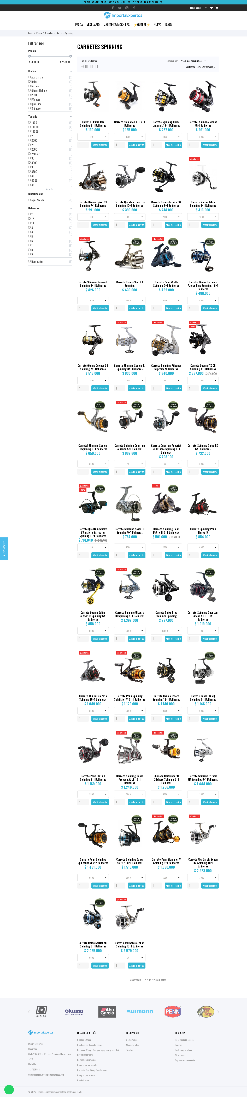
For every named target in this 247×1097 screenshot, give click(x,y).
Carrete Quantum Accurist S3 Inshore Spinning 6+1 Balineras (166, 449)
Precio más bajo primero (191, 61)
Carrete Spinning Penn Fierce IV (203, 530)
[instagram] (127, 7)
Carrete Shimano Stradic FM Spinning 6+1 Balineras (203, 777)
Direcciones (180, 1055)
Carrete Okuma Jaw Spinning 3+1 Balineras (93, 123)
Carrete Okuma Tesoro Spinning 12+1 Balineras (166, 697)
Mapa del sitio (132, 1045)
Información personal (184, 1039)
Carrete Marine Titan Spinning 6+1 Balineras (203, 203)
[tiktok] (134, 7)
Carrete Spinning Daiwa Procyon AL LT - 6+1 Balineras (129, 779)
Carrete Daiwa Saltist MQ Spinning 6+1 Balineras (93, 944)
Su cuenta (180, 1032)
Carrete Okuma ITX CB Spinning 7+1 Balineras (203, 367)
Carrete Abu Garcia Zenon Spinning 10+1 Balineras (129, 944)
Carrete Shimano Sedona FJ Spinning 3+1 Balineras (129, 367)
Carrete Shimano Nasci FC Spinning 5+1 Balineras (129, 530)
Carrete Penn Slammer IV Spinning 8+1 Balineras (166, 861)
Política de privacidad (87, 1060)
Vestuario (93, 24)
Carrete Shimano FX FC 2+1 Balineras (129, 123)
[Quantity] (83, 145)
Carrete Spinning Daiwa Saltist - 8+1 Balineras (129, 861)
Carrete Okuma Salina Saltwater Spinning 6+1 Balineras (93, 616)
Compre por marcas (86, 1075)
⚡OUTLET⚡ (141, 24)
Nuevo (158, 24)
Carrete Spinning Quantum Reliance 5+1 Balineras (129, 447)
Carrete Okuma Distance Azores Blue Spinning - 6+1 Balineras (203, 285)
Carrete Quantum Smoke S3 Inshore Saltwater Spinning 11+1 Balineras (93, 532)
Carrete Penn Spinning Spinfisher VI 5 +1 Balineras (129, 697)
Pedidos (178, 1045)
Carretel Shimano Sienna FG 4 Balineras (203, 123)
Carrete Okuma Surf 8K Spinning (129, 283)
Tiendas (129, 1050)
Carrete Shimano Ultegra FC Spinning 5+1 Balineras (129, 614)
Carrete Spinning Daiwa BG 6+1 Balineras (203, 447)
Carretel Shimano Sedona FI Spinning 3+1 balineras (93, 447)
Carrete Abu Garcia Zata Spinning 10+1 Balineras (93, 697)
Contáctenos (131, 1039)
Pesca (79, 24)
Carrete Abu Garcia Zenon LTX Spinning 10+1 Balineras (203, 863)
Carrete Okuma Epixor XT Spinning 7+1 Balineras (93, 203)
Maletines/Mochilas (116, 24)
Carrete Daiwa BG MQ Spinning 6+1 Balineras (203, 697)
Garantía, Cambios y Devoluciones (92, 1070)
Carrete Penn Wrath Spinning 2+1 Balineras (166, 283)
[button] (4, 548)
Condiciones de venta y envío (89, 1045)
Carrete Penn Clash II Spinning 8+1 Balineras (93, 777)
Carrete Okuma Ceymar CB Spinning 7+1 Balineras (93, 367)
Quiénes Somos (84, 1039)
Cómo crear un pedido (87, 1065)
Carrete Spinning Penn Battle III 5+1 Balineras (166, 530)
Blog (168, 24)
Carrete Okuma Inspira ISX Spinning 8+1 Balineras (166, 203)
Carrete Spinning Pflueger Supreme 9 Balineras (166, 367)
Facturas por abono (183, 1050)
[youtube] (120, 8)
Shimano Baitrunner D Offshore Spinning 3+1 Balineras (166, 779)
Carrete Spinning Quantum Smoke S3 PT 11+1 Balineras (203, 616)
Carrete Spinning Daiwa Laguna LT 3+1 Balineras (166, 123)
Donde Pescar (83, 1080)
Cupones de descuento (185, 1060)
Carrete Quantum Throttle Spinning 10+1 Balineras (130, 203)
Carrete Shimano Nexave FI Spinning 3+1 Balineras (93, 283)
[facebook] (113, 7)
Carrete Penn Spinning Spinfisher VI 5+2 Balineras (93, 861)
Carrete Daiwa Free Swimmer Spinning (166, 614)
